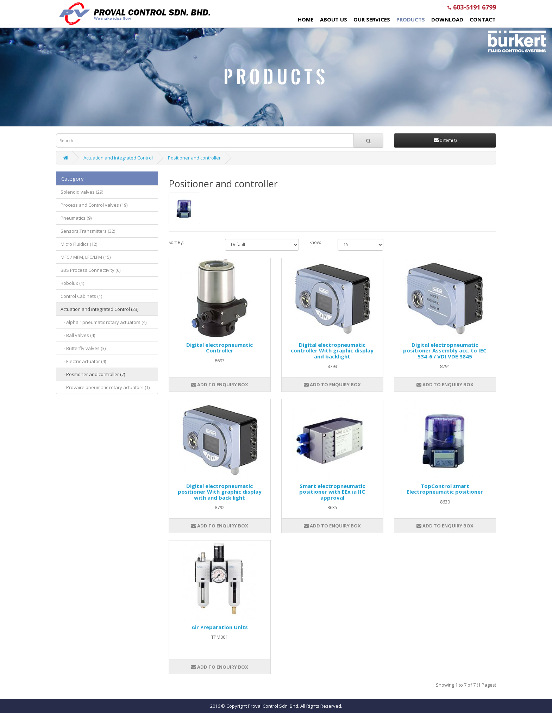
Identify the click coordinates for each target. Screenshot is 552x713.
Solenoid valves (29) (82, 192)
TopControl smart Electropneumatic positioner (445, 488)
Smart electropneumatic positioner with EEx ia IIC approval (332, 491)
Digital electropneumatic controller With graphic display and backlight (332, 350)
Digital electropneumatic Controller (219, 347)
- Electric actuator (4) (83, 361)
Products (410, 19)
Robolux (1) (72, 283)
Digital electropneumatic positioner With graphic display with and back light (220, 491)
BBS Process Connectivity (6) (90, 270)
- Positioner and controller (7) (93, 374)
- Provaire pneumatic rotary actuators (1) (105, 387)
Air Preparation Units (220, 627)
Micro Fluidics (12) (79, 244)
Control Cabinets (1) (81, 296)
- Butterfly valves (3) (83, 348)
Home (306, 19)
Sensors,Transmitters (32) (88, 231)
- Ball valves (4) (78, 335)
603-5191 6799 (471, 7)
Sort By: (176, 242)
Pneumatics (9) (76, 218)
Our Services (371, 19)
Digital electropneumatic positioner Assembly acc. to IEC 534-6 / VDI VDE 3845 (445, 350)
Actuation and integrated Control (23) (99, 309)
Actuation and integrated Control (118, 158)
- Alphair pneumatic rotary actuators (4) (103, 322)
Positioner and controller (194, 158)
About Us (333, 19)
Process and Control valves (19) (94, 205)
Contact (483, 19)
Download (447, 19)
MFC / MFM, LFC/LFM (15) (86, 257)
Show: (315, 242)
